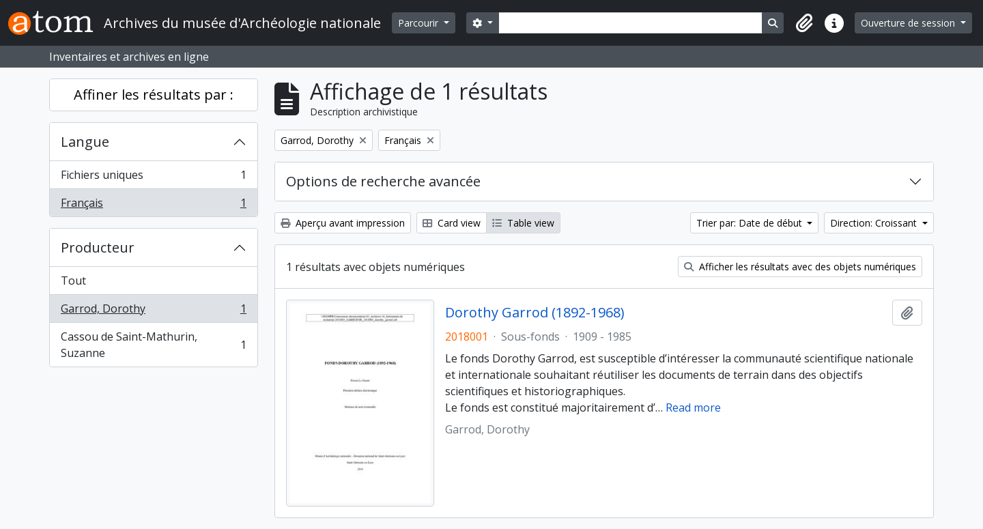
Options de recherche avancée (383, 181)
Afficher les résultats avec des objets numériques (800, 266)
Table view (523, 222)
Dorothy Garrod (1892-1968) (535, 312)
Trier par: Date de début (750, 222)
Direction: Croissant (875, 222)
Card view (452, 222)
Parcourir (419, 22)
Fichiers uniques (153, 178)
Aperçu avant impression (343, 222)
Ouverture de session (909, 22)
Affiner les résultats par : (153, 94)
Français (153, 205)
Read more (693, 407)
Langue (85, 141)
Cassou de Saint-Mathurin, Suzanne (153, 344)
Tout (73, 280)
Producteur (97, 247)
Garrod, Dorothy (153, 311)
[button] (804, 23)
